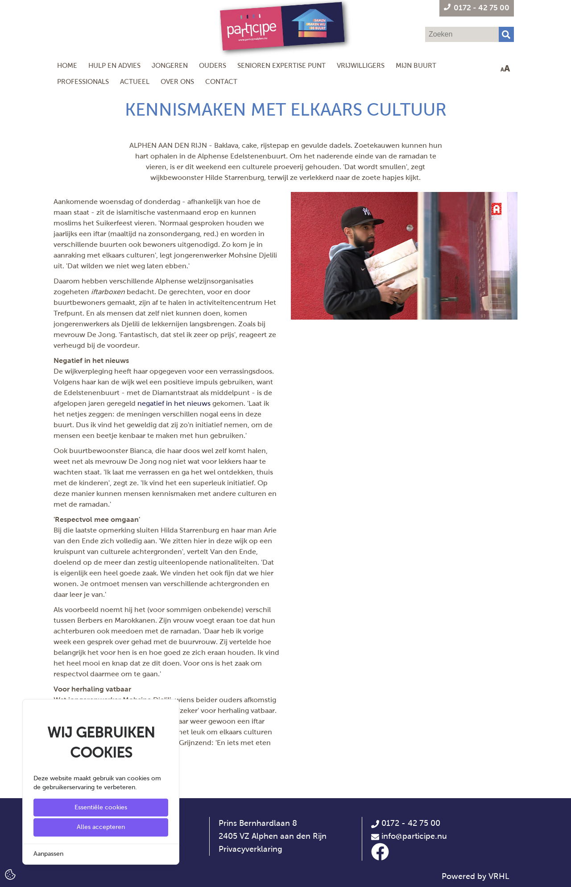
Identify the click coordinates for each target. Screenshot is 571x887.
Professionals (83, 81)
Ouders (212, 65)
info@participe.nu (414, 836)
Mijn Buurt (416, 65)
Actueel (134, 81)
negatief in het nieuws (174, 403)
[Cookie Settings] (10, 873)
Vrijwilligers (361, 65)
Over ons (177, 81)
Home (67, 65)
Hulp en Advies (114, 65)
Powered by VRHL (475, 876)
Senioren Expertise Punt (281, 65)
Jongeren (170, 65)
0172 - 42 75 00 (405, 823)
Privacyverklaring (250, 849)
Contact (221, 81)
